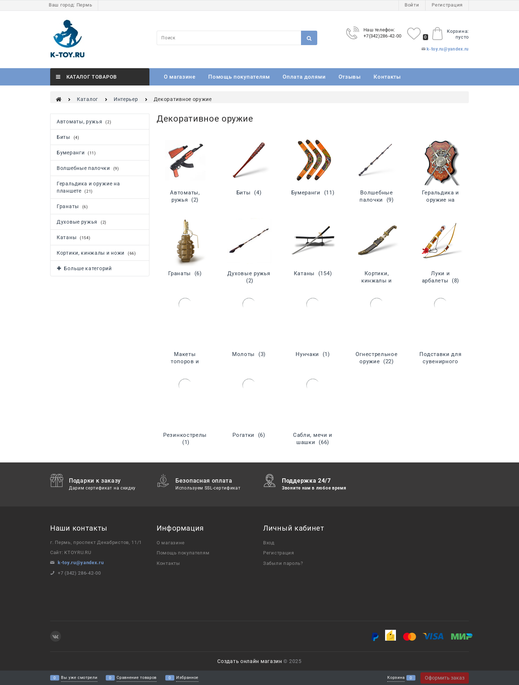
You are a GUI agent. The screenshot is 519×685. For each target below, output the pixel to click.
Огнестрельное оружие (376, 358)
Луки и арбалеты (440, 277)
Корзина (396, 678)
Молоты (249, 354)
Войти (412, 5)
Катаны (313, 273)
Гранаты (185, 273)
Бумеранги (313, 192)
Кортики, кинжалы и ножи (376, 280)
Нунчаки (313, 354)
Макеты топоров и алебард (185, 361)
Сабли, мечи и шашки (312, 438)
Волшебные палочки (376, 196)
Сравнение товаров (137, 678)
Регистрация (447, 5)
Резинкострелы (185, 438)
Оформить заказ (445, 678)
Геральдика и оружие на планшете (440, 199)
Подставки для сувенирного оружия (440, 361)
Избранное (187, 678)
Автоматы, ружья (185, 196)
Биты (249, 192)
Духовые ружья (248, 277)
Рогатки (248, 435)
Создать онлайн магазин (249, 661)
